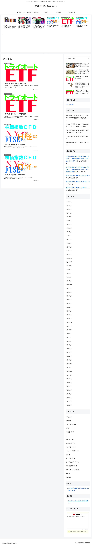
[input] (78, 58)
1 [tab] (44, 53)
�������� (85, 529)
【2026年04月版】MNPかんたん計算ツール (78, 175)
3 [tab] (48, 53)
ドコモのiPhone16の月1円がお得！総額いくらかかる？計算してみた (77, 131)
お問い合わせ (69, 104)
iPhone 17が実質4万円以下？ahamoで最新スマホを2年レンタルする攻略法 (77, 125)
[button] (88, 58)
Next (90, 34)
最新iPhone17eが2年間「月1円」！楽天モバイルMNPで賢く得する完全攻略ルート (77, 118)
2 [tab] (46, 53)
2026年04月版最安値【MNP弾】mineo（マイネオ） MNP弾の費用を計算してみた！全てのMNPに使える (78, 159)
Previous (2, 34)
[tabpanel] (10, 22)
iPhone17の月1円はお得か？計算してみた (77, 137)
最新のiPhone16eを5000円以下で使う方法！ (77, 143)
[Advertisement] (46, 41)
